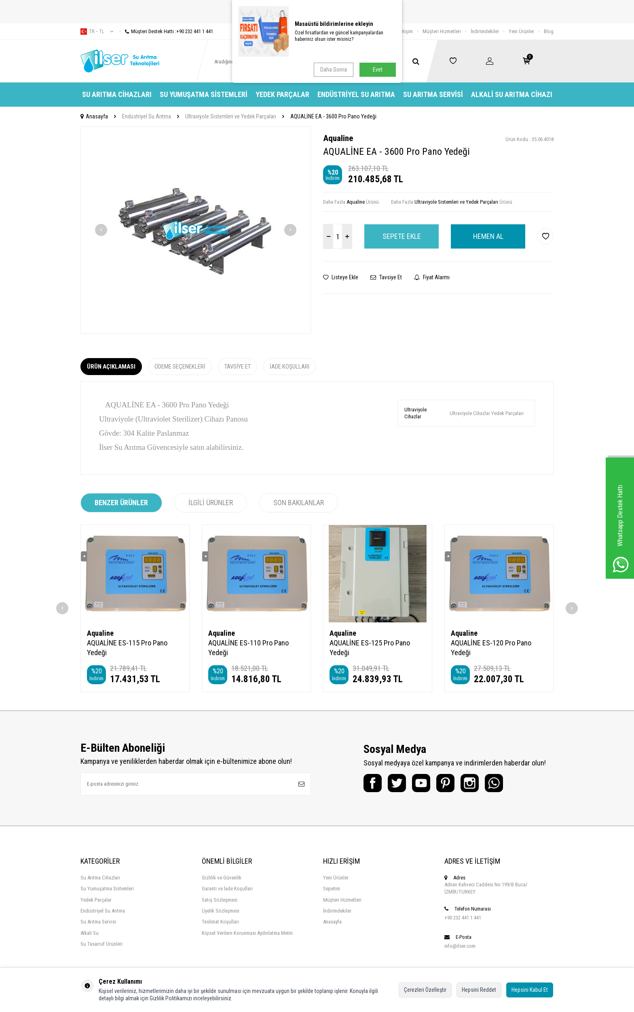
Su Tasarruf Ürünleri (101, 944)
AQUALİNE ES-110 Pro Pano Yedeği (248, 648)
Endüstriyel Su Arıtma (356, 94)
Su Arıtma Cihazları (117, 94)
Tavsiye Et (386, 277)
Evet (378, 69)
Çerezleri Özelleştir (425, 990)
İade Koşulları (289, 366)
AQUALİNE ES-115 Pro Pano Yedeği (127, 648)
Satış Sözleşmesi (219, 900)
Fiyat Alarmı (432, 277)
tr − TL (96, 31)
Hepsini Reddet (479, 990)
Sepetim (331, 889)
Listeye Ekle (340, 277)
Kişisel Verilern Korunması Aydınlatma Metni (247, 933)
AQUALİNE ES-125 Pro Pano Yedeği (370, 648)
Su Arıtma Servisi (433, 94)
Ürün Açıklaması (111, 366)
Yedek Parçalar (282, 94)
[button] (101, 230)
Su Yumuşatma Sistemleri (203, 94)
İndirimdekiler (485, 31)
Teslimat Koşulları (220, 922)
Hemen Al (488, 236)
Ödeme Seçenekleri (179, 366)
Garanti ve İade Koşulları (227, 889)
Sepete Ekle (402, 236)
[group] (196, 230)
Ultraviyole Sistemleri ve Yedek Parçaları (230, 116)
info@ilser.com (460, 946)
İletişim (405, 31)
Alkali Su (89, 933)
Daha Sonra (333, 69)
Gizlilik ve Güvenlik (221, 878)
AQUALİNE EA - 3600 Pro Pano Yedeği (333, 116)
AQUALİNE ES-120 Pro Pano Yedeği (491, 648)
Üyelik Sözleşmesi (220, 911)
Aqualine (338, 138)
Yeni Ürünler (521, 31)
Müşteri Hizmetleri (442, 31)
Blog (549, 31)
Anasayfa (94, 116)
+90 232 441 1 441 (462, 918)
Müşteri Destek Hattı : (166, 31)
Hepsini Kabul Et (529, 990)
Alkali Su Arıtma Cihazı (511, 94)
